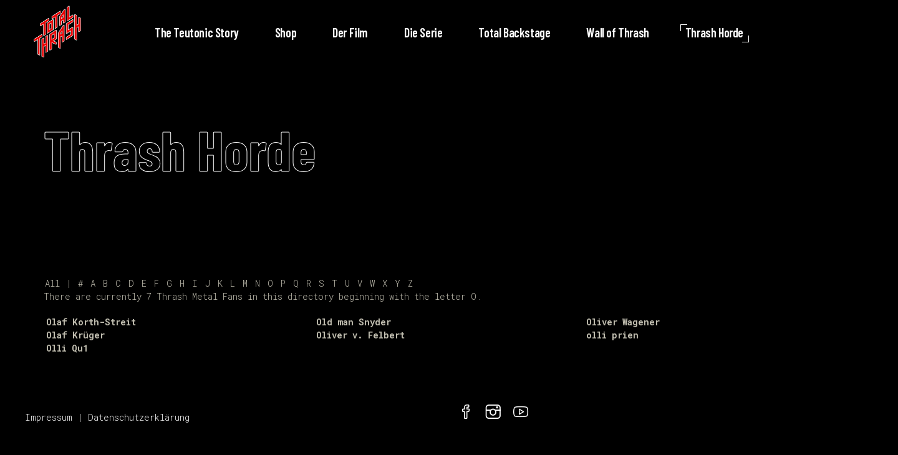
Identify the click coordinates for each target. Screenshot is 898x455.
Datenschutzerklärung (139, 417)
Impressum (48, 417)
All (52, 283)
